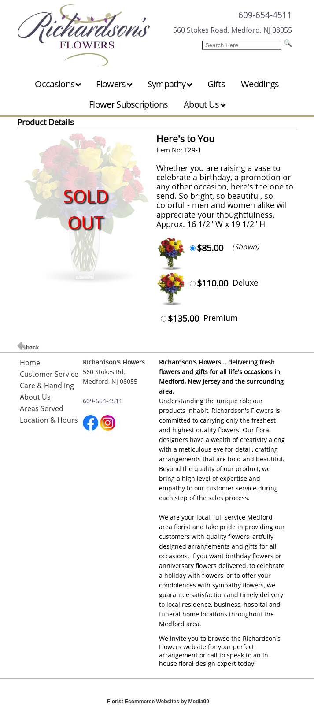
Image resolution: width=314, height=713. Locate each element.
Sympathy (170, 84)
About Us (205, 104)
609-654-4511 (265, 15)
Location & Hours (49, 420)
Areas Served (41, 408)
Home (30, 363)
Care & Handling (47, 385)
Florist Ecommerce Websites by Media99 (158, 701)
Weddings (260, 84)
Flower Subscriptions (128, 104)
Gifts (216, 84)
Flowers (114, 84)
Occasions (58, 84)
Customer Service (49, 374)
